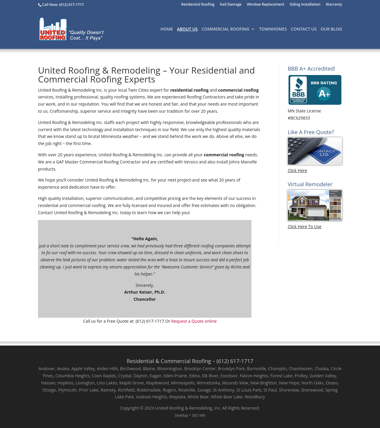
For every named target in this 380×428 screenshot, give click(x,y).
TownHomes (273, 29)
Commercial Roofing (225, 29)
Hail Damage (231, 5)
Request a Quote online (194, 321)
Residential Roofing (197, 5)
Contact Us (304, 29)
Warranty (334, 5)
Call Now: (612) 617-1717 (63, 4)
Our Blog (331, 29)
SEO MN (198, 415)
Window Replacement (265, 5)
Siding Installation (305, 5)
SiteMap (181, 415)
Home (166, 29)
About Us (187, 29)
